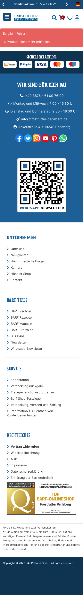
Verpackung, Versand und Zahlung (36, 405)
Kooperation (20, 380)
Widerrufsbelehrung (25, 453)
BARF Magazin (21, 324)
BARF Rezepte (21, 317)
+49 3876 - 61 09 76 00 (44, 96)
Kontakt (16, 280)
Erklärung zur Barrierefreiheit (32, 478)
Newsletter (19, 342)
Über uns (17, 249)
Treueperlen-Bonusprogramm (32, 392)
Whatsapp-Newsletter (27, 349)
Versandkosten (46, 527)
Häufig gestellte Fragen (28, 261)
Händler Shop (21, 274)
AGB (14, 459)
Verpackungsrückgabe (27, 386)
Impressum (19, 465)
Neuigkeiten (19, 255)
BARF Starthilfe (22, 330)
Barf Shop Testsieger (26, 398)
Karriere (16, 267)
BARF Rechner (21, 311)
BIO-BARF (18, 336)
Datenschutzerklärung (27, 471)
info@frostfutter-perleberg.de (44, 119)
